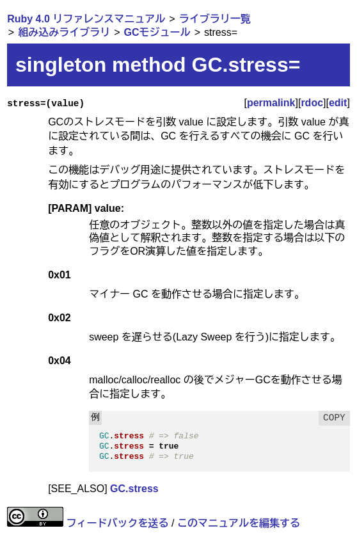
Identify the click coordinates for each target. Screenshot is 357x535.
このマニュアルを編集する (238, 523)
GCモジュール (157, 32)
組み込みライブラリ (64, 32)
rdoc (312, 102)
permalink (271, 102)
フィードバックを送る (118, 523)
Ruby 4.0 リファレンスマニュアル (86, 18)
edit (338, 102)
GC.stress (134, 488)
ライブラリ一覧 (215, 18)
